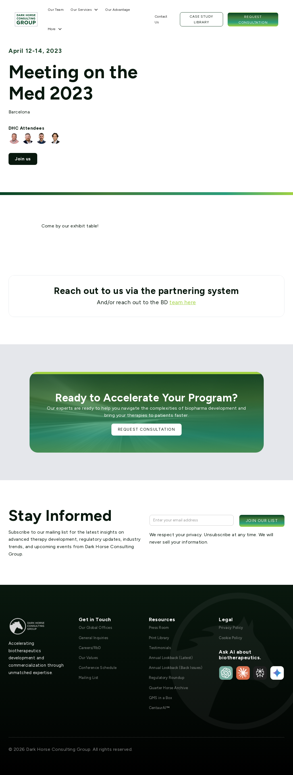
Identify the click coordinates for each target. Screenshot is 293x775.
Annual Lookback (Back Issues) (176, 668)
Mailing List (88, 677)
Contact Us (161, 19)
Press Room (159, 627)
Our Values (88, 658)
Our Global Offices (95, 627)
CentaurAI (159, 708)
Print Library (159, 638)
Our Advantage (117, 10)
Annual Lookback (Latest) (171, 658)
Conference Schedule (98, 668)
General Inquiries (93, 638)
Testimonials (160, 648)
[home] (26, 19)
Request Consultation (253, 19)
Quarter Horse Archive (168, 688)
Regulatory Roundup (166, 677)
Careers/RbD (90, 648)
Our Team (56, 10)
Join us (23, 158)
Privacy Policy (231, 627)
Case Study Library (201, 19)
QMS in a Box (160, 698)
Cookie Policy (230, 638)
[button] (84, 9)
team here (182, 302)
